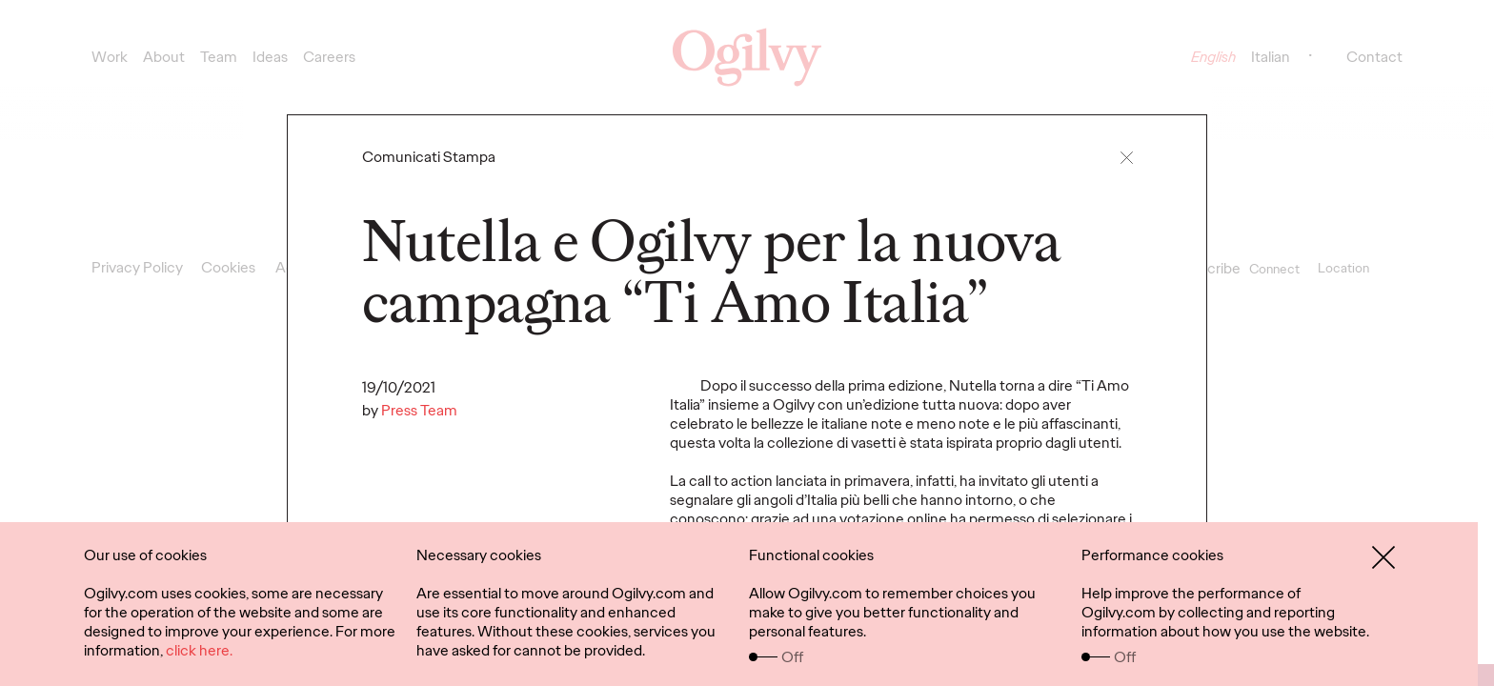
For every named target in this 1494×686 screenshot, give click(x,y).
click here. (199, 650)
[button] (1126, 157)
